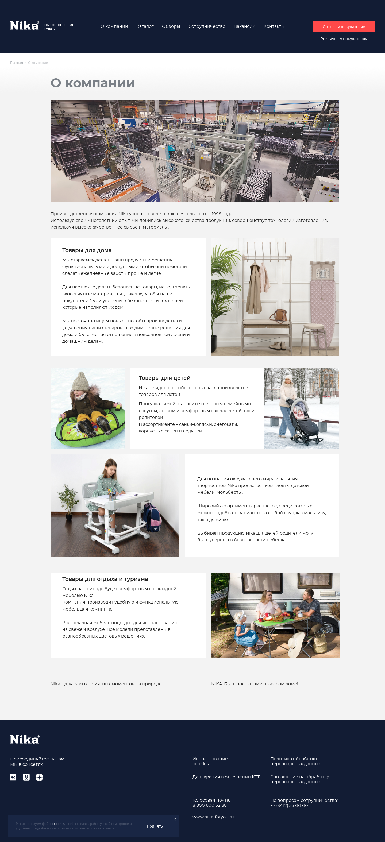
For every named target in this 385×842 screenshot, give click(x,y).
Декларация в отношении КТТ (226, 777)
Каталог (145, 26)
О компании (114, 26)
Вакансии (244, 26)
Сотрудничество (206, 26)
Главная (16, 62)
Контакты (274, 26)
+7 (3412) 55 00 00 (289, 806)
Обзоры (171, 26)
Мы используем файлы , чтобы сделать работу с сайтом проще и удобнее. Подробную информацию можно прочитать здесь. (74, 826)
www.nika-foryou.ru (213, 817)
